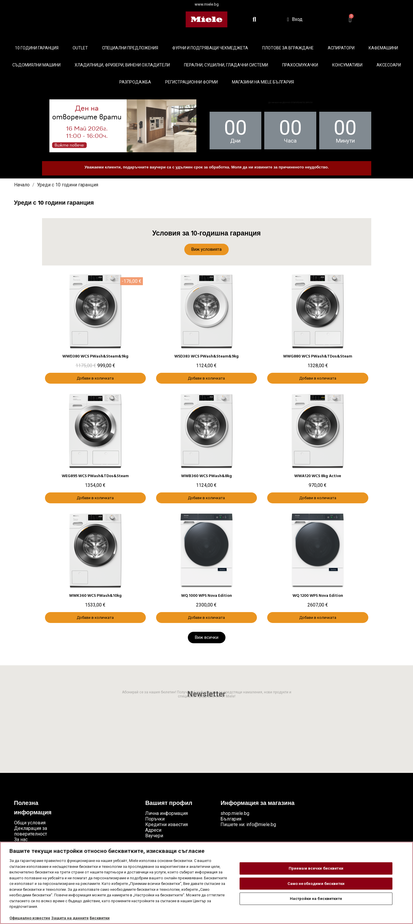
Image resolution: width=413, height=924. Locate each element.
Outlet (80, 48)
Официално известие (29, 918)
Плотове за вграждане (288, 48)
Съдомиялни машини (36, 65)
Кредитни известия (166, 824)
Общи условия (30, 823)
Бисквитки (100, 918)
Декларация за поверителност (30, 831)
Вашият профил (168, 803)
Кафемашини (383, 48)
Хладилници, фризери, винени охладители (122, 65)
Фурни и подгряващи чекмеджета (210, 48)
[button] (206, 249)
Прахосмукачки (300, 65)
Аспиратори (341, 48)
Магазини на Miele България (263, 82)
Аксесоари (389, 65)
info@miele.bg (261, 824)
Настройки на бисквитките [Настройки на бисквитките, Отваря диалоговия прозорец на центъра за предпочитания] (316, 898)
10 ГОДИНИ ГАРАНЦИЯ (36, 48)
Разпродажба (135, 82)
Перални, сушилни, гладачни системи (226, 65)
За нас (21, 839)
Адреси (153, 830)
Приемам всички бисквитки (316, 868)
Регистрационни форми (191, 82)
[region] (206, 883)
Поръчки (155, 819)
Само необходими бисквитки (316, 883)
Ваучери (154, 835)
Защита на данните (70, 918)
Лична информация (166, 813)
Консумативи (347, 65)
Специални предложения (130, 48)
